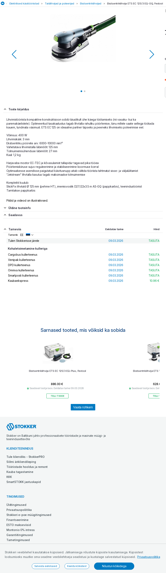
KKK (9, 477)
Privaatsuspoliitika (148, 557)
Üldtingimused (16, 504)
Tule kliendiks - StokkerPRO (25, 456)
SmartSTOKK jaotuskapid (23, 482)
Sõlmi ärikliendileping (21, 461)
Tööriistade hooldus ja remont (27, 466)
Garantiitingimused (19, 535)
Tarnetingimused (18, 540)
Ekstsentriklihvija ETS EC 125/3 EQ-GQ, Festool (135, 3)
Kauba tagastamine (19, 472)
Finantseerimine (17, 520)
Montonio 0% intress (20, 530)
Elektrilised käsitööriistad (24, 3)
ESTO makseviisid (18, 525)
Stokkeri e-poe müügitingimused (28, 515)
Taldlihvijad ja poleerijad (59, 3)
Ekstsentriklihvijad (90, 3)
